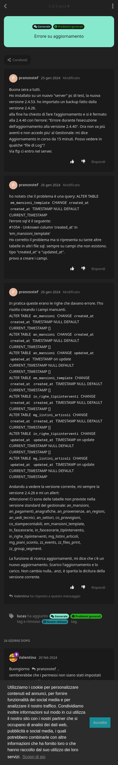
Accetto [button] (100, 722)
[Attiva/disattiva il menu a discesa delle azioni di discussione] (113, 6)
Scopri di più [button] (33, 757)
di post (59, 6)
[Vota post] (73, 162)
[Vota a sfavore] (84, 162)
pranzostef (46, 668)
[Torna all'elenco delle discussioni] (5, 6)
